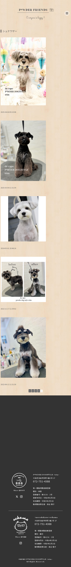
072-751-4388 (41, 481)
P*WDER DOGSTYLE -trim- (39, 559)
